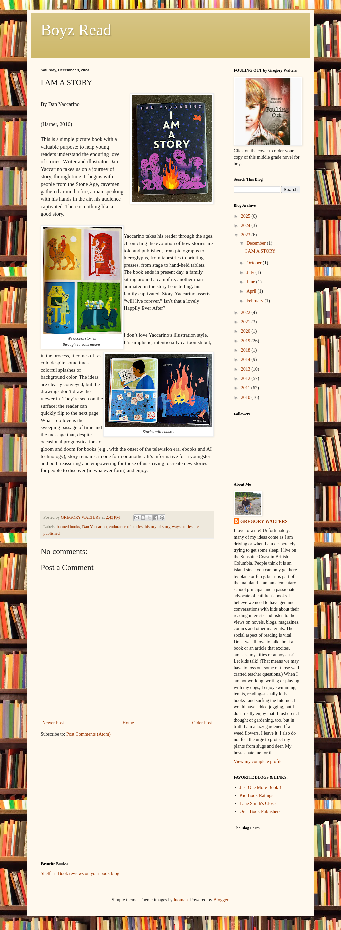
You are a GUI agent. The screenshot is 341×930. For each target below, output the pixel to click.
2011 (246, 387)
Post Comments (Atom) (88, 734)
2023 (246, 234)
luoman (181, 899)
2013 (246, 369)
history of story (157, 526)
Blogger (220, 899)
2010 (246, 397)
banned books (68, 526)
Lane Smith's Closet (258, 803)
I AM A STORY (260, 251)
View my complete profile (258, 761)
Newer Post (53, 722)
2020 (246, 331)
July (250, 272)
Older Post (202, 722)
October (254, 262)
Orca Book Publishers (260, 811)
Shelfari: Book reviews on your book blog (80, 873)
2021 (246, 321)
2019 (246, 340)
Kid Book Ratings (256, 795)
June (251, 281)
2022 (246, 312)
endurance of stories (126, 526)
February (255, 300)
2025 (246, 216)
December (256, 243)
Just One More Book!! (261, 787)
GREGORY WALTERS (264, 521)
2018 (246, 350)
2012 (246, 378)
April (251, 291)
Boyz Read (76, 30)
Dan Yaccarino (94, 526)
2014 (246, 359)
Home (128, 722)
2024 (246, 225)
